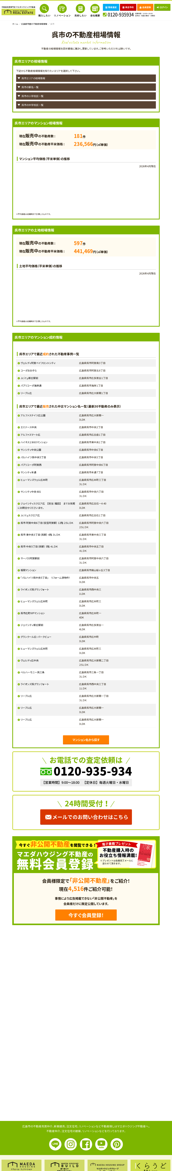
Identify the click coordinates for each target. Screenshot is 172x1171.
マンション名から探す (86, 740)
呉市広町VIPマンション (33, 613)
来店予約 (128, 7)
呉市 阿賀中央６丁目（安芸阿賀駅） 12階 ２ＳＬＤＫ (47, 523)
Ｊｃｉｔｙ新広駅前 (29, 378)
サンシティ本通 (28, 472)
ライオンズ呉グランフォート (35, 589)
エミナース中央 (29, 427)
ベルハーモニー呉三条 (33, 672)
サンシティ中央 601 (31, 491)
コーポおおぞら (29, 370)
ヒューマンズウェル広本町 (34, 480)
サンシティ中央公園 (31, 450)
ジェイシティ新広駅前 (32, 625)
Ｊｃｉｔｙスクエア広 (30, 515)
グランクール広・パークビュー (36, 637)
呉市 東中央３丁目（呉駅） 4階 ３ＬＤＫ (40, 534)
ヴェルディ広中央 (30, 660)
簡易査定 (111, 7)
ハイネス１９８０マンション (34, 442)
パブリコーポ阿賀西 (31, 465)
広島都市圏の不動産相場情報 (34, 23)
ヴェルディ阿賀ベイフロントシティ (38, 363)
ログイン (162, 7)
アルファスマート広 (30, 434)
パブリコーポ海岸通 (31, 385)
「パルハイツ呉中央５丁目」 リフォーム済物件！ (45, 577)
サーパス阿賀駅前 (30, 558)
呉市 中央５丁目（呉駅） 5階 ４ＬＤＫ (39, 546)
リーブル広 (26, 393)
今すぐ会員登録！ (86, 915)
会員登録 (145, 7)
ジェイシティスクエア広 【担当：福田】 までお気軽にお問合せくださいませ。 (46, 506)
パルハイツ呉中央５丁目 (33, 457)
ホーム (15, 23)
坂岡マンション (28, 570)
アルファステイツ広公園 (33, 415)
